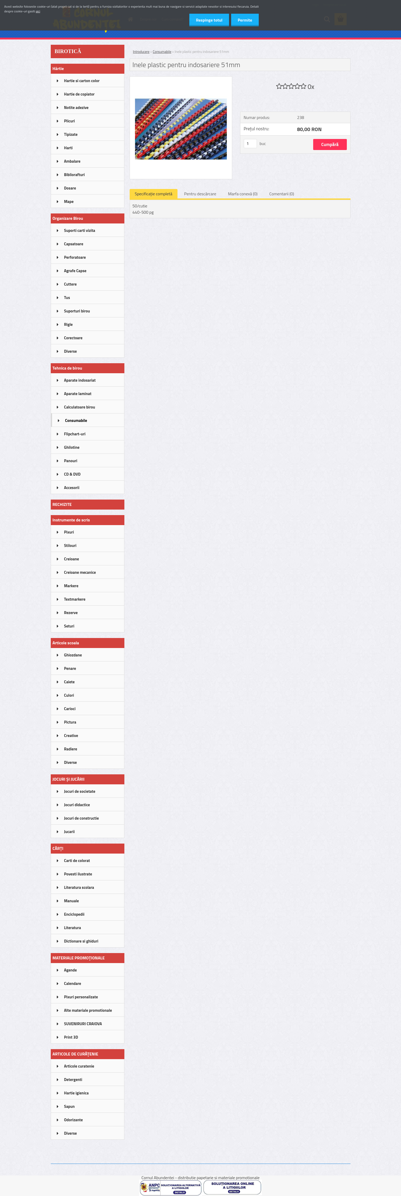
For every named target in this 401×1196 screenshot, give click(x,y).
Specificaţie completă (153, 194)
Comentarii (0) (281, 194)
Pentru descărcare (200, 194)
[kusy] (250, 143)
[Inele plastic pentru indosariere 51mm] (181, 79)
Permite (245, 20)
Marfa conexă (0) (242, 194)
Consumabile (162, 51)
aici (38, 11)
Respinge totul (209, 20)
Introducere (141, 51)
